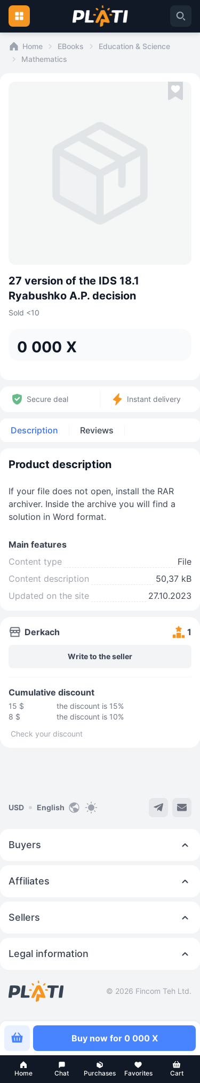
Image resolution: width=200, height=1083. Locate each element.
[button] (23, 1069)
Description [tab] (34, 430)
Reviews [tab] (97, 430)
